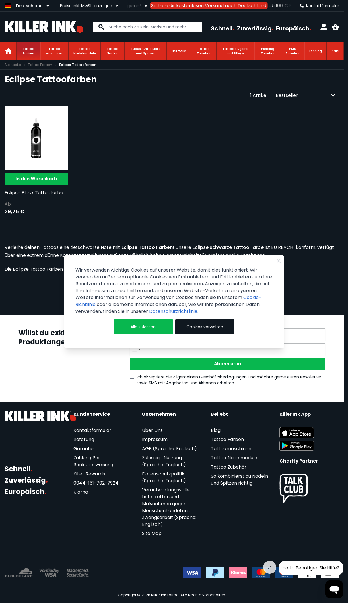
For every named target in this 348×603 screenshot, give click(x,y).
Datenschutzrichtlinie (173, 311)
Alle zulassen (143, 327)
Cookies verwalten (204, 327)
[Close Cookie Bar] (278, 260)
